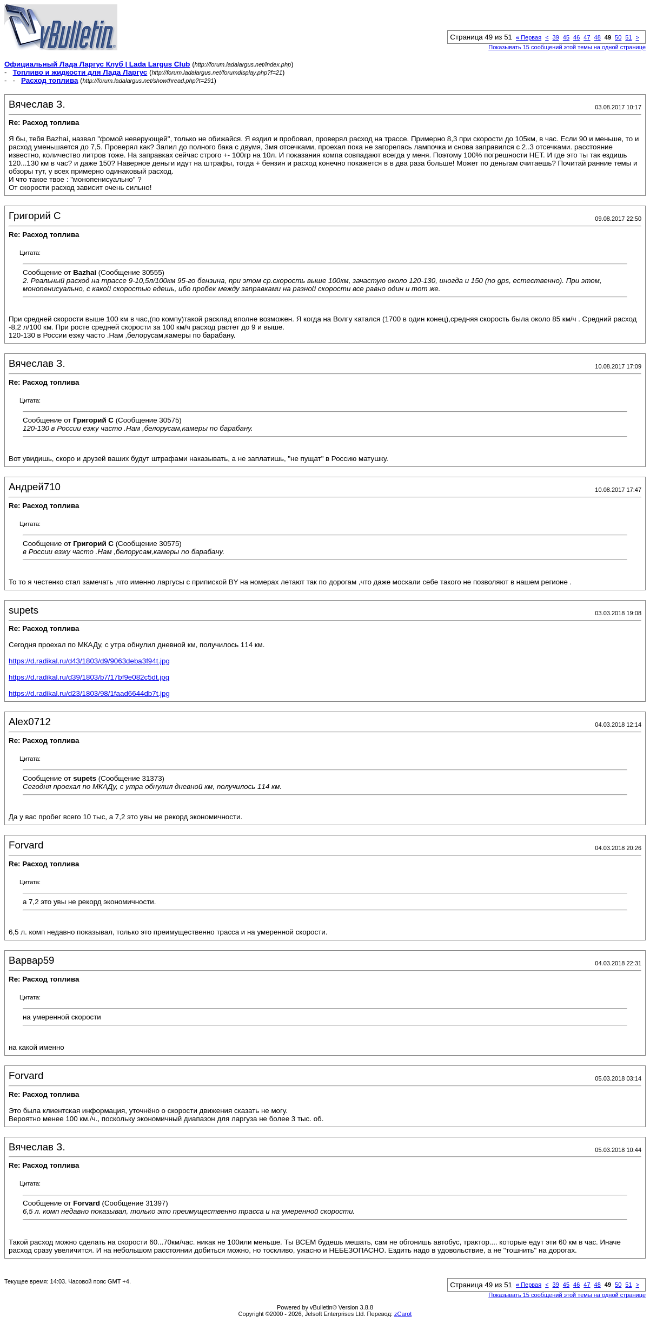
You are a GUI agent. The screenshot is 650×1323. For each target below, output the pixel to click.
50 (618, 37)
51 (628, 37)
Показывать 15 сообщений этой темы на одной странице (567, 47)
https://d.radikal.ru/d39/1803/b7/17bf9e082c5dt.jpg (89, 677)
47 (586, 37)
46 (576, 37)
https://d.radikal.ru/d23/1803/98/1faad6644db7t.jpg (89, 693)
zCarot (403, 1314)
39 (556, 37)
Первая (528, 37)
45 (566, 37)
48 (597, 37)
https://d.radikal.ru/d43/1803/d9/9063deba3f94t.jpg (89, 661)
